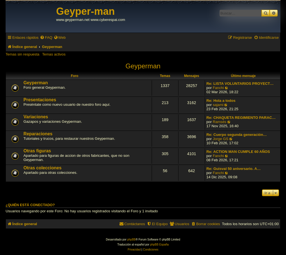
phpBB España (159, 244)
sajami (218, 105)
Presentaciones (39, 99)
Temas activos (54, 54)
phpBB (131, 239)
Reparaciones (38, 133)
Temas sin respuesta (22, 54)
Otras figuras (37, 150)
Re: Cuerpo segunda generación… (236, 135)
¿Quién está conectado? (30, 205)
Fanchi (218, 88)
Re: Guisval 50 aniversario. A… (233, 169)
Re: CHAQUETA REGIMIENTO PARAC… (241, 118)
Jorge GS (220, 139)
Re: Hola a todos (220, 100)
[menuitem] (46, 37)
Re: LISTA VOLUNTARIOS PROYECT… (240, 83)
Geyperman (142, 66)
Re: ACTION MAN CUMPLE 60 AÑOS (238, 152)
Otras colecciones (42, 167)
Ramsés (219, 122)
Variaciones (35, 116)
